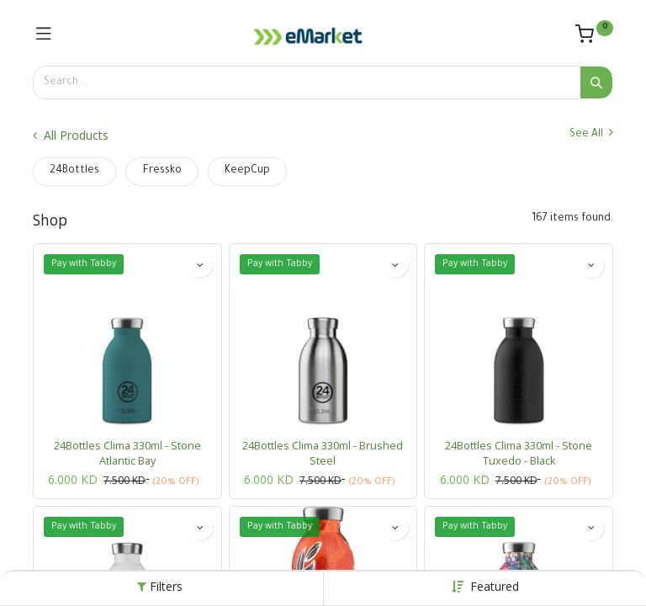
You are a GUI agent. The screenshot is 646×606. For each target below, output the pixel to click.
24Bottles (74, 171)
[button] (494, 586)
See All (591, 133)
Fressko (162, 171)
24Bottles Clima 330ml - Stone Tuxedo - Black (518, 453)
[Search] (596, 82)
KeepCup (247, 171)
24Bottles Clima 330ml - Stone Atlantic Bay (127, 453)
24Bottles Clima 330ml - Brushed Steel (322, 453)
